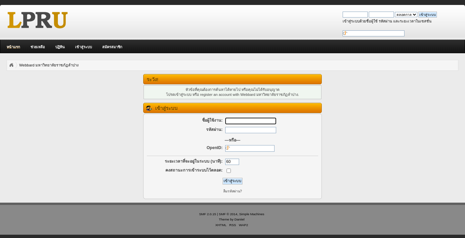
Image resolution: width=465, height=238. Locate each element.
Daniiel (239, 219)
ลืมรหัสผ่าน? (232, 191)
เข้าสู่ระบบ (83, 47)
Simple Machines (251, 214)
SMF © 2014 (228, 214)
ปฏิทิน (60, 47)
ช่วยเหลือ (37, 47)
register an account (216, 95)
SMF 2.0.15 (207, 214)
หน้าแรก (13, 47)
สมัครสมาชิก (112, 47)
